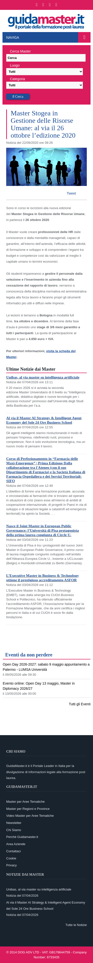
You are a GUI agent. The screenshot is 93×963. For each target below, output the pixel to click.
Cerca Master (20, 51)
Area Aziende (15, 844)
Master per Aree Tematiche (25, 801)
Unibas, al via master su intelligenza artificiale (42, 377)
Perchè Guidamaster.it (22, 837)
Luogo (15, 65)
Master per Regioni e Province (28, 809)
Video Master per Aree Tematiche (30, 816)
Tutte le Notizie (76, 925)
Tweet (71, 193)
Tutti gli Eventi (80, 704)
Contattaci (13, 851)
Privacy (11, 865)
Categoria (17, 79)
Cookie (11, 858)
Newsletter (13, 823)
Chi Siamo (13, 830)
